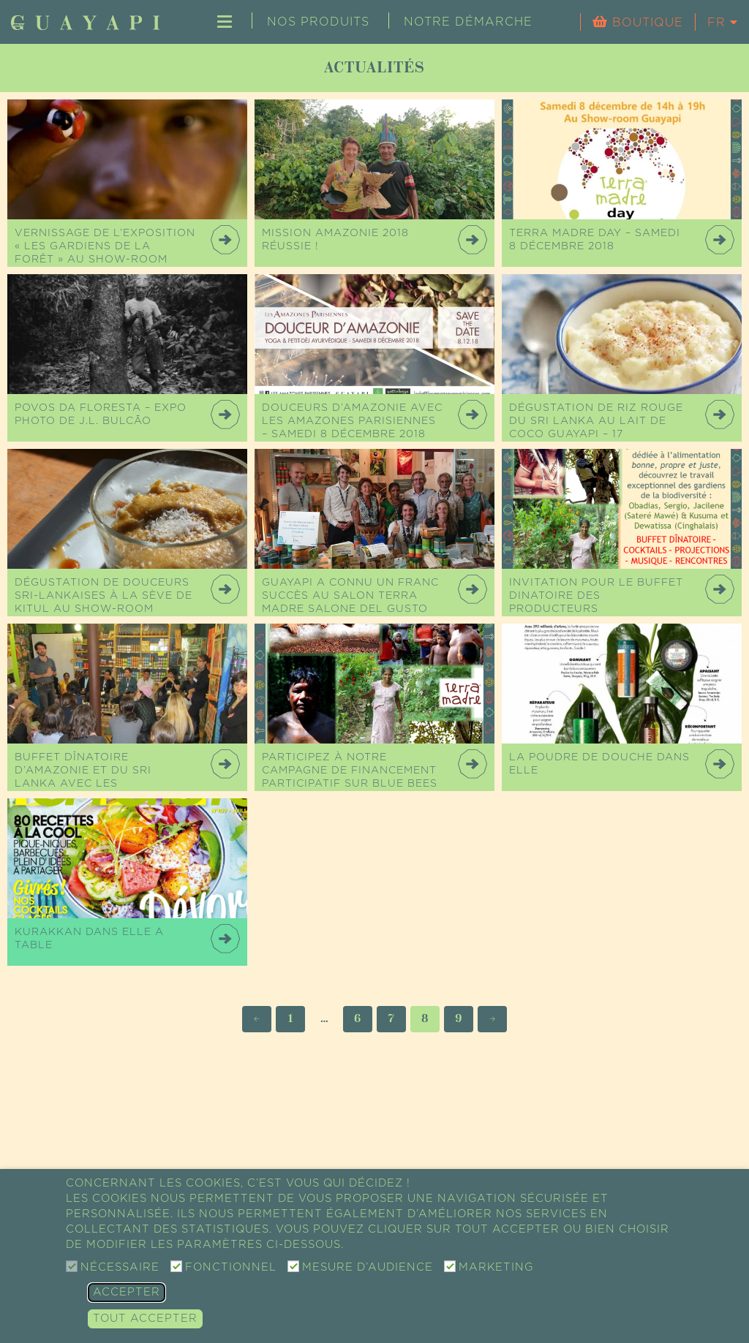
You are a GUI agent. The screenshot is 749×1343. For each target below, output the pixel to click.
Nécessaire (119, 1267)
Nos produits (318, 22)
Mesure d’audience (367, 1267)
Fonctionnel (230, 1267)
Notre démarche (468, 22)
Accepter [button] (126, 1292)
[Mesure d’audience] (293, 1266)
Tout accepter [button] (145, 1318)
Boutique (645, 23)
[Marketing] (450, 1266)
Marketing (496, 1267)
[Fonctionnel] (176, 1266)
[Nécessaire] (72, 1266)
